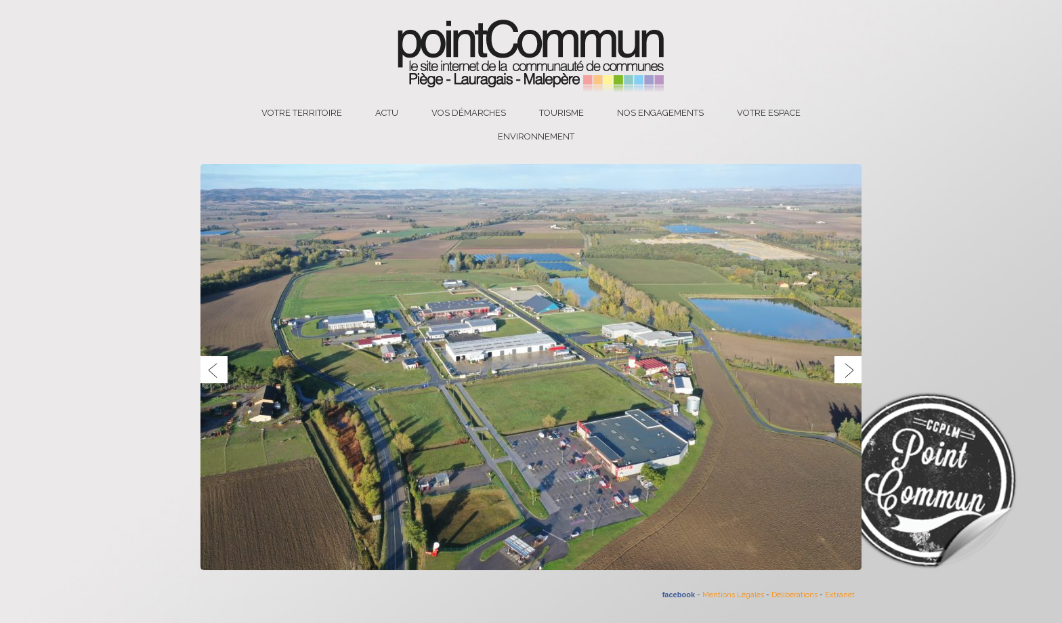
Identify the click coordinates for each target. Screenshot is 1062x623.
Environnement (536, 136)
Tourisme (561, 113)
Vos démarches (468, 113)
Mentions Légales (733, 594)
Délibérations (794, 594)
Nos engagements (660, 113)
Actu (386, 113)
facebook (678, 594)
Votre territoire (301, 113)
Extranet (840, 594)
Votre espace (769, 113)
